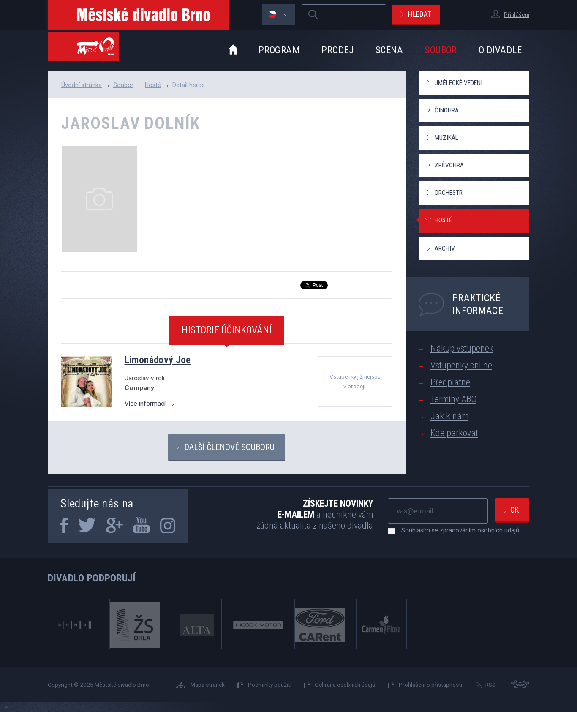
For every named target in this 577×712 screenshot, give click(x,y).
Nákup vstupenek (461, 348)
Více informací (145, 403)
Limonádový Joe (158, 359)
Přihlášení (516, 15)
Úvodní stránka (81, 85)
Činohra (447, 110)
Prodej (337, 49)
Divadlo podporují (92, 578)
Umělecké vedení (458, 83)
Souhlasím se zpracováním (456, 530)
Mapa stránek (208, 684)
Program (279, 49)
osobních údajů (498, 530)
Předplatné (450, 382)
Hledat (419, 14)
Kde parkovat (454, 433)
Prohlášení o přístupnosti (430, 684)
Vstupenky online (461, 365)
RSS (490, 684)
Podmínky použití (269, 684)
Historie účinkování (227, 330)
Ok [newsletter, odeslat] (514, 509)
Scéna (389, 49)
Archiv (445, 248)
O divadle (500, 49)
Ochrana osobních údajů (345, 684)
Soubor (441, 49)
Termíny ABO (453, 399)
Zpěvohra (449, 165)
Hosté (153, 85)
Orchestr (449, 192)
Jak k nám (449, 416)
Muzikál (446, 138)
